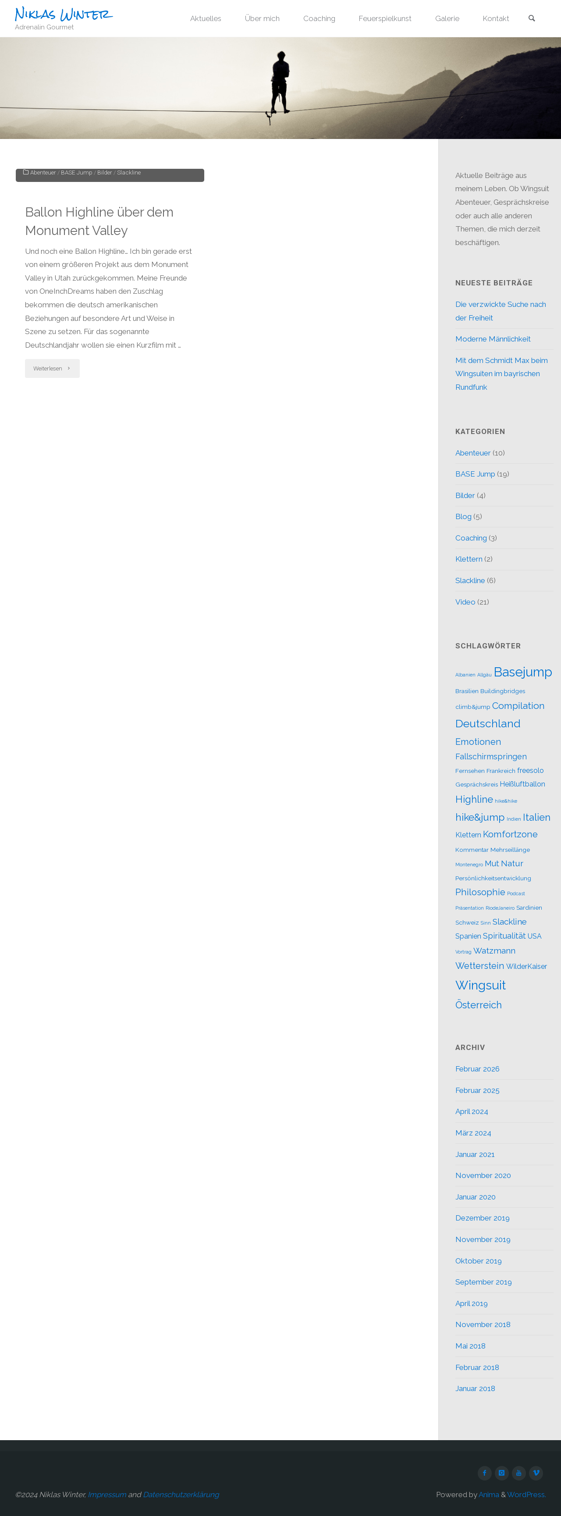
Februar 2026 (477, 1068)
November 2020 (483, 1175)
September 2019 (483, 1282)
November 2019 (483, 1239)
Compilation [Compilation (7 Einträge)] (518, 705)
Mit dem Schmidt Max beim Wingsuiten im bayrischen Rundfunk (501, 373)
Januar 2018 (475, 1388)
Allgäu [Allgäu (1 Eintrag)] (484, 674)
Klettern (469, 559)
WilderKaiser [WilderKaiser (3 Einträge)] (526, 966)
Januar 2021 (475, 1154)
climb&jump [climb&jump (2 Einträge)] (472, 706)
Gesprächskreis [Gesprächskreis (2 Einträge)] (476, 784)
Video (465, 602)
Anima (488, 1494)
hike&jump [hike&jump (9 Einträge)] (480, 817)
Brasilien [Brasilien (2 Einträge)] (467, 690)
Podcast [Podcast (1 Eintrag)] (516, 893)
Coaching (471, 538)
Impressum (107, 1494)
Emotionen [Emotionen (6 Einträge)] (478, 742)
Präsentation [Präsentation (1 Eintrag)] (469, 908)
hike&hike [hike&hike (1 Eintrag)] (506, 801)
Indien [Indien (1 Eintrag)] (514, 819)
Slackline (129, 289)
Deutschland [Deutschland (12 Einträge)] (488, 723)
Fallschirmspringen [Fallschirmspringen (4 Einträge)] (491, 756)
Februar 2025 (477, 1090)
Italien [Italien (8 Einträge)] (536, 817)
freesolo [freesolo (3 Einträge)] (530, 770)
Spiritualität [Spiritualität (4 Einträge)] (504, 935)
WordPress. (526, 1494)
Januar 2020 (475, 1196)
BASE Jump (76, 289)
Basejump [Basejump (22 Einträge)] (523, 672)
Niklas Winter (62, 13)
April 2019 (471, 1303)
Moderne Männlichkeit (493, 339)
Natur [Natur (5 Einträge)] (512, 863)
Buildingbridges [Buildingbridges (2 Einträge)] (502, 690)
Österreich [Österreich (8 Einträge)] (478, 1005)
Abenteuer (43, 289)
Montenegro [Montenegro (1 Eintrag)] (469, 864)
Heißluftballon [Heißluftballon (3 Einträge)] (522, 784)
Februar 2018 (477, 1367)
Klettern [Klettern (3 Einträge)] (468, 835)
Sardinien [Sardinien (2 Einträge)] (529, 907)
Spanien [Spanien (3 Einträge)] (468, 936)
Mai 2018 (470, 1346)
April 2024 (471, 1111)
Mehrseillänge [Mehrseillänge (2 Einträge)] (510, 849)
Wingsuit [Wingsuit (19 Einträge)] (480, 985)
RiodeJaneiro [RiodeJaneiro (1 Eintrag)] (500, 908)
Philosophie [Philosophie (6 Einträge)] (480, 892)
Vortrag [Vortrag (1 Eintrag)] (463, 951)
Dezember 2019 (482, 1218)
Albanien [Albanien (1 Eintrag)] (465, 674)
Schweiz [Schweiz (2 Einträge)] (467, 922)
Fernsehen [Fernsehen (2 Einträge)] (470, 770)
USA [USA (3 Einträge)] (535, 936)
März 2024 (473, 1132)
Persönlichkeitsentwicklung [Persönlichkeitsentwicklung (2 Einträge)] (493, 878)
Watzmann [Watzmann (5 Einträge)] (494, 950)
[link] (532, 19)
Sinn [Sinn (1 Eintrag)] (486, 922)
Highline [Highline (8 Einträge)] (474, 799)
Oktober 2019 (478, 1260)
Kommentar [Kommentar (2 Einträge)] (472, 849)
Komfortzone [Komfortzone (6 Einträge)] (510, 834)
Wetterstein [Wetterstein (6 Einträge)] (479, 966)
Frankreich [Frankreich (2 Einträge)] (500, 770)
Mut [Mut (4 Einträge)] (492, 863)
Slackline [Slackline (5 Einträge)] (510, 921)
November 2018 (483, 1324)
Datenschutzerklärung (181, 1494)
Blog (463, 516)
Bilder (104, 289)
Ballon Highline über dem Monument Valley (101, 339)
